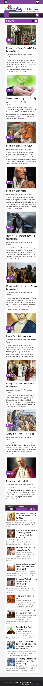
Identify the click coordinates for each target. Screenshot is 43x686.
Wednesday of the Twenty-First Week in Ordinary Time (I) (21, 287)
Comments (21, 506)
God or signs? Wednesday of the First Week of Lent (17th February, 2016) (26, 581)
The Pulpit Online (9, 682)
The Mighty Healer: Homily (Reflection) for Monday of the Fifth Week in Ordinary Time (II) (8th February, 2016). (26, 645)
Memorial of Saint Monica (16, 190)
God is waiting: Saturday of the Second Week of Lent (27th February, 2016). (26, 661)
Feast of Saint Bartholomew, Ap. (18, 336)
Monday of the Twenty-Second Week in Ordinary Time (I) (21, 50)
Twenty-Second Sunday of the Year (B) (21, 98)
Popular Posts (10, 507)
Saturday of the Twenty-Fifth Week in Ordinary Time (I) (25, 611)
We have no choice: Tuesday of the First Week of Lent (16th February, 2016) (26, 566)
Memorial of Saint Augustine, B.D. (19, 145)
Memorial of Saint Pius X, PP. (17, 480)
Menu (5, 2)
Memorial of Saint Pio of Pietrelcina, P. (24, 628)
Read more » (23, 71)
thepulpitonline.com (14, 55)
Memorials (30, 149)
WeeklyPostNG (34, 684)
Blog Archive (32, 507)
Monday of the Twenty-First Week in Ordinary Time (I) (20, 385)
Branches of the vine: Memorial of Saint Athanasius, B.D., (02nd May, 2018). (26, 515)
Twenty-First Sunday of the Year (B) (20, 433)
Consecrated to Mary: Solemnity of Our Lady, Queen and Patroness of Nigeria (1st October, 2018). (26, 534)
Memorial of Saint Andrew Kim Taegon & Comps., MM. (25, 548)
